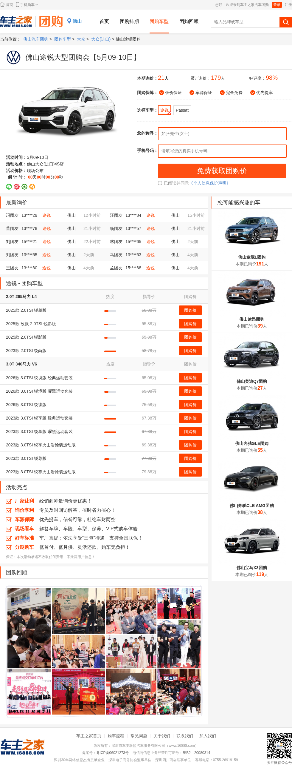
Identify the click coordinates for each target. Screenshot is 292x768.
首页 (6, 4)
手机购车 (27, 4)
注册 (288, 5)
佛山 (77, 21)
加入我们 (207, 736)
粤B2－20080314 (196, 753)
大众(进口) (101, 39)
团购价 (190, 310)
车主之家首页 (88, 736)
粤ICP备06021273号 (112, 753)
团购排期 (129, 21)
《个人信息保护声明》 (210, 183)
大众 (81, 39)
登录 (276, 5)
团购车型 (159, 21)
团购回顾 (188, 21)
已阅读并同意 (173, 183)
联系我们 (184, 736)
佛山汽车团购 (35, 39)
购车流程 (116, 736)
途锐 (46, 215)
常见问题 (139, 736)
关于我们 (161, 736)
